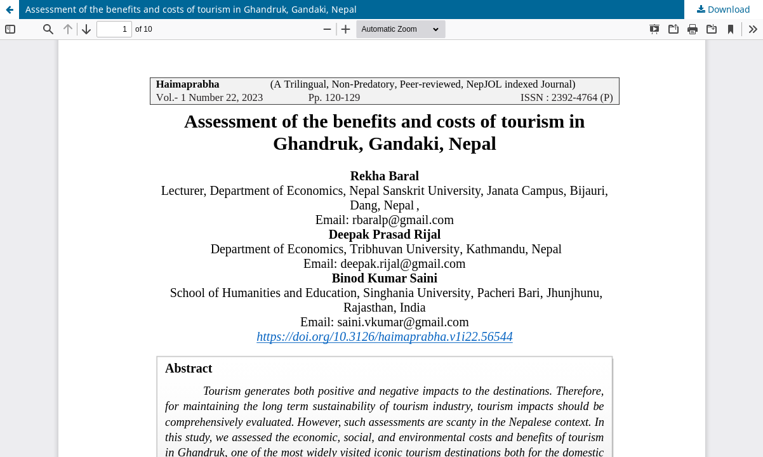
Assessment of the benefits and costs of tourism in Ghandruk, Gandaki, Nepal (191, 9)
